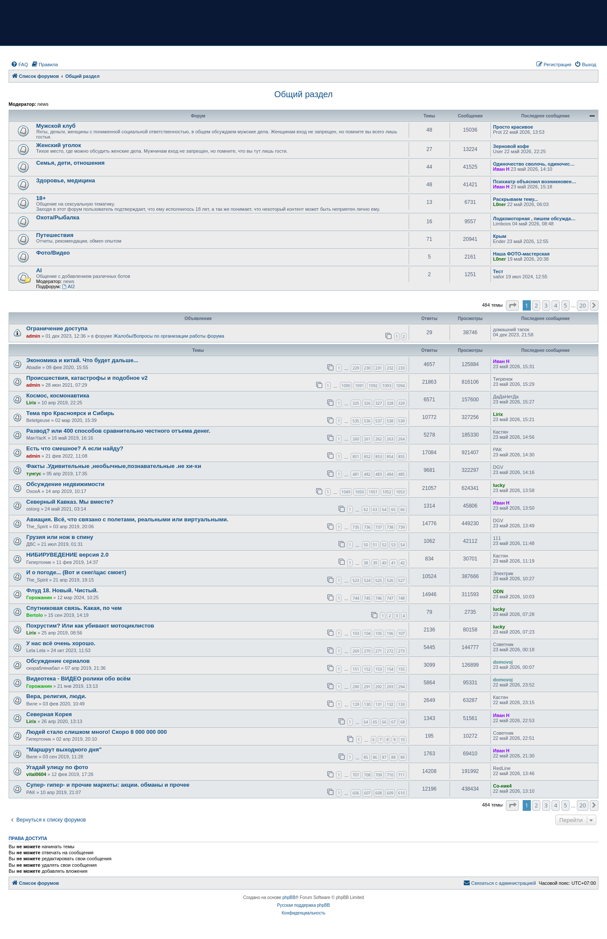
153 (379, 669)
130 (367, 704)
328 (390, 403)
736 (367, 527)
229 (355, 368)
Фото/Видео (53, 252)
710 (390, 775)
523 (355, 580)
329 (401, 403)
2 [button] (536, 305)
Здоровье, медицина (65, 180)
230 (367, 368)
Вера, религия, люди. (56, 696)
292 (379, 687)
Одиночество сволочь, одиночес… (534, 163)
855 (401, 456)
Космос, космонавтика (57, 395)
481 (355, 474)
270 (367, 651)
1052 (386, 492)
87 (384, 757)
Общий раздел (303, 94)
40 (384, 563)
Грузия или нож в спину (59, 537)
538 (390, 421)
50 (366, 545)
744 (355, 598)
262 (379, 439)
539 (401, 421)
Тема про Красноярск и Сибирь (70, 413)
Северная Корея (49, 714)
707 (355, 775)
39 (375, 563)
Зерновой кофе (511, 146)
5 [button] (565, 305)
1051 (373, 492)
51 (375, 545)
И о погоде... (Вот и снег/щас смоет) (76, 572)
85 (366, 757)
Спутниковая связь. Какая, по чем (74, 608)
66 (403, 509)
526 (390, 580)
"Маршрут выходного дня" (64, 749)
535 (355, 421)
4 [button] (555, 305)
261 (367, 439)
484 (390, 474)
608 (379, 793)
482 (367, 474)
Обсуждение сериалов (58, 661)
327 (379, 403)
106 (390, 633)
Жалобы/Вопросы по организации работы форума (169, 336)
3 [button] (546, 305)
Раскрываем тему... (515, 199)
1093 (386, 385)
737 (379, 527)
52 (384, 545)
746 (379, 598)
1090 (346, 385)
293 (390, 687)
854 (390, 456)
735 (355, 527)
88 (393, 757)
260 (355, 439)
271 (379, 651)
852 (367, 456)
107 (401, 633)
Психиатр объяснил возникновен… (534, 181)
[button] (512, 305)
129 (355, 704)
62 (366, 509)
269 (355, 651)
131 (379, 704)
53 (393, 545)
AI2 (68, 286)
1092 (373, 385)
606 (355, 793)
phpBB (289, 897)
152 (367, 669)
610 (401, 793)
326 (367, 403)
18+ (41, 198)
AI (39, 270)
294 (401, 687)
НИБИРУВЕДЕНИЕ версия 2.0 (67, 554)
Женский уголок (58, 145)
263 (390, 439)
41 (393, 563)
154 (390, 669)
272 (390, 651)
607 (367, 793)
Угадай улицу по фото (57, 767)
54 (403, 545)
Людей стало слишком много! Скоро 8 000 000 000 (96, 732)
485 (401, 474)
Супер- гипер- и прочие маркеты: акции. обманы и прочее (107, 785)
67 (393, 722)
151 (355, 669)
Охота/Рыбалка (57, 217)
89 (403, 757)
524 (367, 580)
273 (401, 651)
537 (379, 421)
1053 (400, 492)
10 (403, 739)
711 (401, 775)
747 (390, 598)
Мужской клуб (56, 126)
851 (355, 456)
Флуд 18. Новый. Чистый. (62, 590)
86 (375, 757)
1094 (400, 385)
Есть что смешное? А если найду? (74, 448)
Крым (499, 236)
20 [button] (582, 305)
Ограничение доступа (56, 328)
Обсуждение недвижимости (65, 484)
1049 (346, 492)
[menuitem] (19, 64)
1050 (359, 492)
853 (379, 456)
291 (367, 687)
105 (379, 633)
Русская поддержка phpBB (303, 905)
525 (379, 580)
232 (390, 368)
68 (403, 722)
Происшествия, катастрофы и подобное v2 (87, 378)
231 (379, 368)
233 (401, 368)
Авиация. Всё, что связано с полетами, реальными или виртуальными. (127, 519)
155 (401, 669)
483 (379, 474)
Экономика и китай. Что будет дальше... (82, 360)
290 (355, 687)
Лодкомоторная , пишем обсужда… (534, 218)
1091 (359, 385)
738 (390, 527)
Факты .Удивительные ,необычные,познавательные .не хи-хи (113, 466)
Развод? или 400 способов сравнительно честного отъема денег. (118, 431)
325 (355, 403)
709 (379, 775)
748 (401, 598)
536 (367, 421)
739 (401, 527)
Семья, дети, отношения (70, 163)
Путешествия (55, 235)
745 (367, 598)
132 (390, 704)
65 (393, 509)
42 (403, 563)
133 (401, 704)
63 (375, 509)
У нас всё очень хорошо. (61, 643)
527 (401, 580)
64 (384, 509)
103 (355, 633)
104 (367, 633)
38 (366, 563)
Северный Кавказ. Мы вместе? (70, 502)
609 (390, 793)
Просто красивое (513, 126)
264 (401, 439)
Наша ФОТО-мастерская (521, 253)
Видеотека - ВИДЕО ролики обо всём (78, 678)
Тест (498, 271)
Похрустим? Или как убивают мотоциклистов (90, 625)
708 (367, 775)
